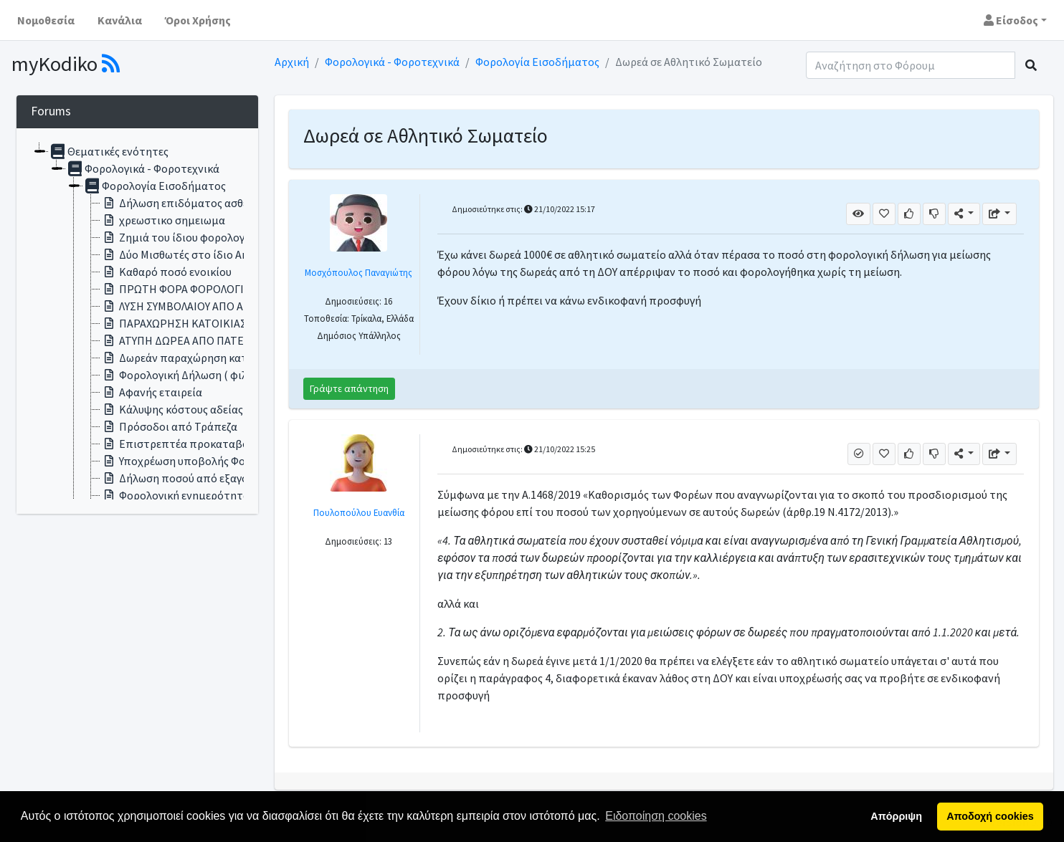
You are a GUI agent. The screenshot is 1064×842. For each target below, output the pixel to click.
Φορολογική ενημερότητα (175, 495)
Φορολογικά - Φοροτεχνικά (392, 61)
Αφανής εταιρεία (151, 392)
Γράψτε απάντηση (349, 388)
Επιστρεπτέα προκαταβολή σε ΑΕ (195, 443)
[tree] (137, 321)
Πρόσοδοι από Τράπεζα (168, 426)
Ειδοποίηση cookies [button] (655, 816)
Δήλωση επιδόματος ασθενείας (187, 202)
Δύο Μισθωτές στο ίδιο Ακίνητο (188, 254)
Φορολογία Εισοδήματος (537, 61)
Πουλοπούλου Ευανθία (358, 512)
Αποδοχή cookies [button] (989, 816)
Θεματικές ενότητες (108, 151)
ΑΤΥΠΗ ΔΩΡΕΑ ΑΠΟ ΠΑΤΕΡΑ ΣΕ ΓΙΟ (195, 340)
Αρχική (292, 61)
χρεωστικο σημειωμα (162, 220)
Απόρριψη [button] (896, 816)
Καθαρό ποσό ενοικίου (166, 271)
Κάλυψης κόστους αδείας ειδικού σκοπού (211, 409)
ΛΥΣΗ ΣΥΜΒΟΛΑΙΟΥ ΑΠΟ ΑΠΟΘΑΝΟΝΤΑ (205, 306)
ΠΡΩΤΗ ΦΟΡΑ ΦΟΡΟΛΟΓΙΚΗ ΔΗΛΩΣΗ (202, 288)
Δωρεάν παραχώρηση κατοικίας (189, 357)
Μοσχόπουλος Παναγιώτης (358, 272)
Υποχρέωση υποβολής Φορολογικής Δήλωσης (221, 460)
